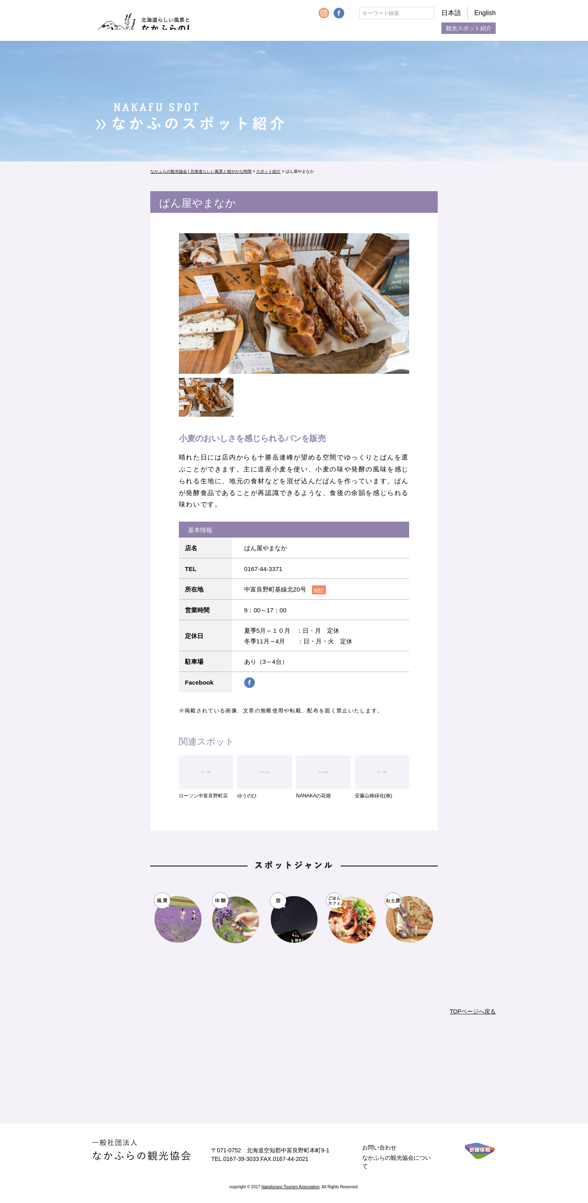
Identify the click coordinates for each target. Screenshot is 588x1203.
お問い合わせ (379, 1147)
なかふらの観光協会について (396, 1162)
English (485, 12)
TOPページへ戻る (473, 1011)
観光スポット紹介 (469, 28)
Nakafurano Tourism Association (290, 1187)
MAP (319, 589)
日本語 (451, 12)
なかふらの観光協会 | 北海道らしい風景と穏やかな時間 (158, 20)
